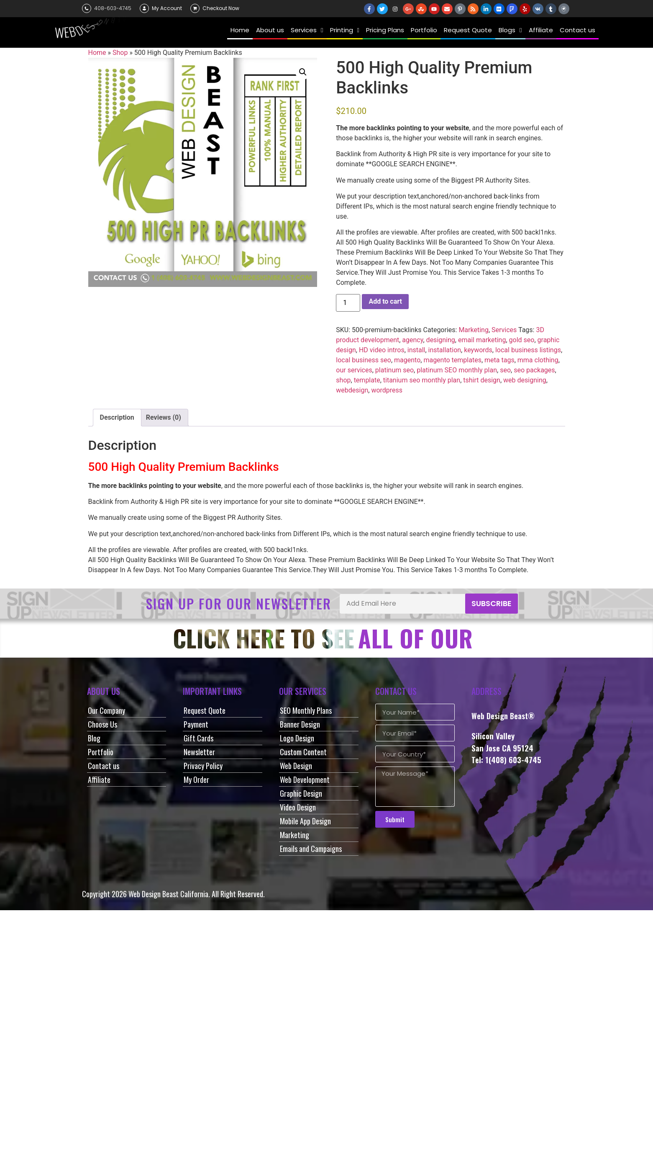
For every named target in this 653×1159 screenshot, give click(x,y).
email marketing (482, 340)
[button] (302, 72)
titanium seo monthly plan (421, 380)
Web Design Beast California (168, 893)
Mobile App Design (305, 821)
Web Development (305, 779)
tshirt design (481, 380)
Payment (196, 724)
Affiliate (99, 779)
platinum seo (394, 370)
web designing (524, 380)
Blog (94, 738)
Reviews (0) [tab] (163, 417)
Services (504, 330)
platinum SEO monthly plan (457, 370)
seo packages (534, 370)
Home (97, 53)
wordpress (386, 390)
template (367, 380)
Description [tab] (117, 417)
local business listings (528, 350)
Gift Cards (198, 738)
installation (444, 350)
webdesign (352, 390)
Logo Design (297, 738)
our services (354, 370)
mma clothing (537, 360)
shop (343, 380)
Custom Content (303, 751)
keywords (478, 350)
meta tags (499, 360)
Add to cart (385, 301)
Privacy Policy (203, 765)
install (416, 350)
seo (505, 370)
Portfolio (100, 751)
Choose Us (102, 724)
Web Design (296, 765)
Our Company (106, 710)
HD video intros (382, 350)
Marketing (473, 330)
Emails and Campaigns (311, 848)
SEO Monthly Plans (306, 710)
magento (407, 360)
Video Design (298, 807)
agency (412, 340)
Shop (120, 53)
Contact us (103, 765)
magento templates (452, 360)
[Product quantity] (348, 303)
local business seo (363, 360)
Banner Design (300, 724)
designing (440, 340)
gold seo (522, 340)
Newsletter (199, 751)
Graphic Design (301, 793)
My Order (196, 779)
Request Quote (204, 710)
